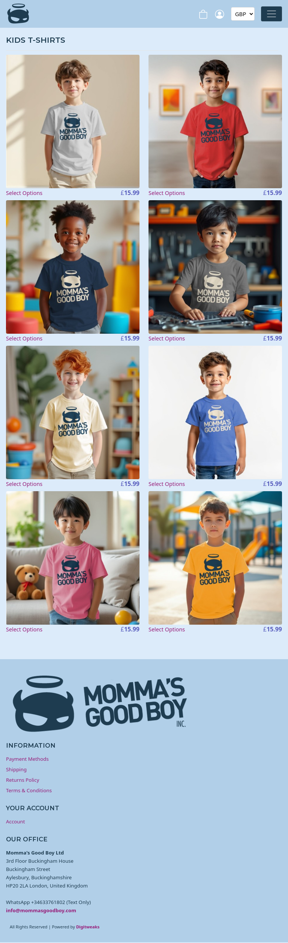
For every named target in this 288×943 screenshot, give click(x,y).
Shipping (16, 769)
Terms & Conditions (29, 790)
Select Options (24, 192)
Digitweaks (88, 927)
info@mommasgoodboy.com (41, 910)
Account (15, 821)
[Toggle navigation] (271, 13)
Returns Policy (22, 780)
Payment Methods (27, 759)
